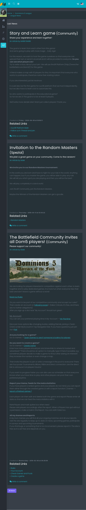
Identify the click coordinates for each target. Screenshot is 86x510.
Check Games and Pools (24, 479)
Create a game (20, 482)
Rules (16, 474)
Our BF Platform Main (22, 129)
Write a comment (21, 137)
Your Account (20, 476)
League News (18, 12)
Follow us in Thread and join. (26, 132)
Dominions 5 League (26, 10)
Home (12, 10)
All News (15, 496)
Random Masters (21, 221)
